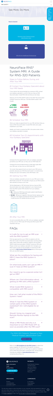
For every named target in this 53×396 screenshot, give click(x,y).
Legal (7, 366)
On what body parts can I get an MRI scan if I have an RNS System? (26, 266)
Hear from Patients (32, 367)
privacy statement (7, 393)
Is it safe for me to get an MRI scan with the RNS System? (26, 235)
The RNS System (31, 365)
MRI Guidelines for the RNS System (26, 345)
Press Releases (31, 383)
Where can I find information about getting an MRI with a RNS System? (26, 280)
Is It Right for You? (32, 368)
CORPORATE (31, 378)
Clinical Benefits (10, 383)
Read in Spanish (13, 21)
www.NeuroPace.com (29, 352)
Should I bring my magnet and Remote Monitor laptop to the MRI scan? (26, 315)
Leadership (30, 384)
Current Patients (31, 370)
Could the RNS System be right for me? (50, 14)
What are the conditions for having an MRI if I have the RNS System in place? (26, 257)
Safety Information (11, 364)
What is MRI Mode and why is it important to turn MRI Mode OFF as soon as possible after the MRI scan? (26, 325)
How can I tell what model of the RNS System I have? (26, 295)
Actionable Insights (11, 384)
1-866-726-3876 (12, 370)
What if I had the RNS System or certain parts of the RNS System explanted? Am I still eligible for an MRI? (26, 305)
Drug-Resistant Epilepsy (33, 364)
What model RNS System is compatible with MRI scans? (26, 288)
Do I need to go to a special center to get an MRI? (26, 273)
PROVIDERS (10, 378)
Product (8, 381)
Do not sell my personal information (27, 393)
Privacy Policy (10, 368)
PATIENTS (31, 361)
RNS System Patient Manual (24, 249)
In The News (30, 381)
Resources (30, 371)
